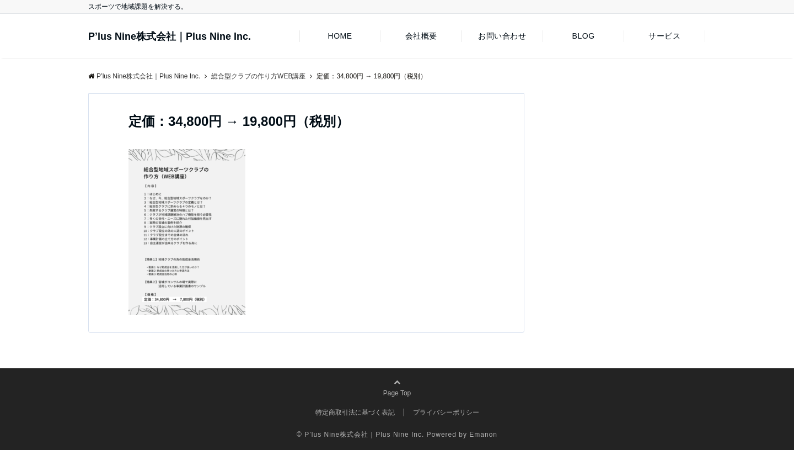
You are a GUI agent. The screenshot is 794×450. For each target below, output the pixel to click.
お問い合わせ (502, 35)
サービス (664, 35)
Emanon (483, 434)
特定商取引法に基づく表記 (355, 412)
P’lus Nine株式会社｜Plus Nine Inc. (169, 36)
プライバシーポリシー (446, 412)
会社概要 (421, 35)
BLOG (583, 35)
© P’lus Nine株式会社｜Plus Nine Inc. (360, 434)
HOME (340, 35)
